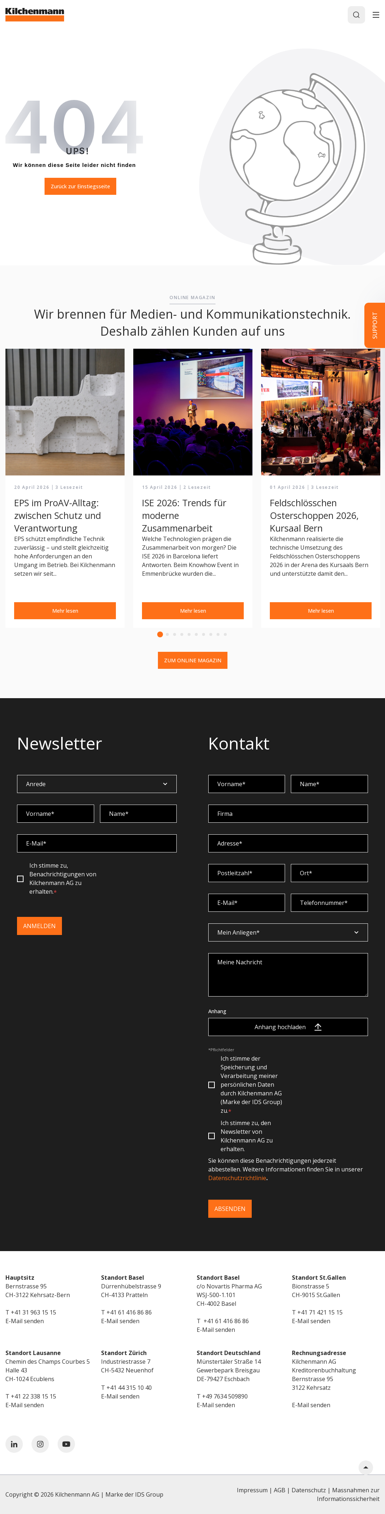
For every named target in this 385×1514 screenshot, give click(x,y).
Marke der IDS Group (134, 1494)
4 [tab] (181, 634)
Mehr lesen (65, 610)
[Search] (356, 15)
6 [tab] (196, 634)
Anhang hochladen (288, 1027)
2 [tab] (167, 634)
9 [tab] (218, 634)
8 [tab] (210, 634)
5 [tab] (189, 634)
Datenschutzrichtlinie (237, 1178)
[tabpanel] (65, 489)
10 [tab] (225, 634)
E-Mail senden (24, 1321)
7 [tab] (203, 634)
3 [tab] (174, 634)
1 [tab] (160, 634)
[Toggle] (376, 14)
